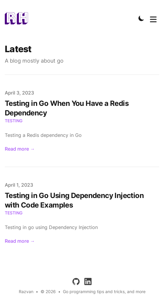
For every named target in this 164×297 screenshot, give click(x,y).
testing (13, 120)
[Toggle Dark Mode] (141, 18)
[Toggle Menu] (153, 18)
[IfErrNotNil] (18, 18)
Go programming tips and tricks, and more (104, 291)
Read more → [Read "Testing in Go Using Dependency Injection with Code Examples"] (20, 241)
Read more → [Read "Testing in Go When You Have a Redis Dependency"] (20, 149)
